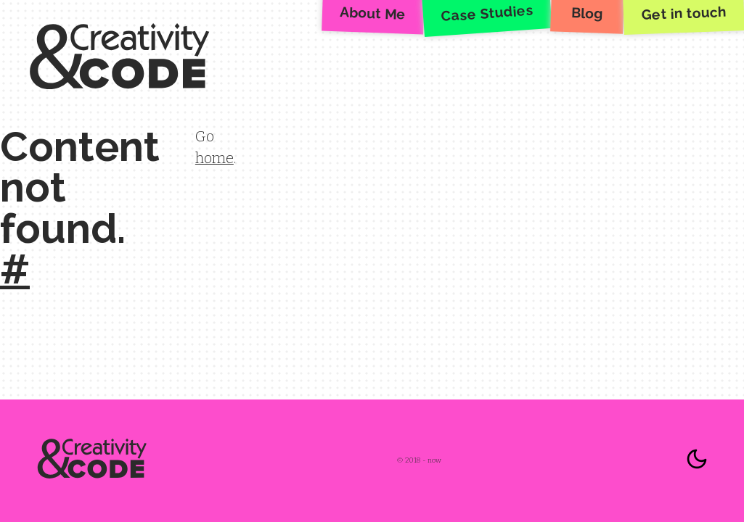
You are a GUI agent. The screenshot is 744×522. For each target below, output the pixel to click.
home (214, 158)
